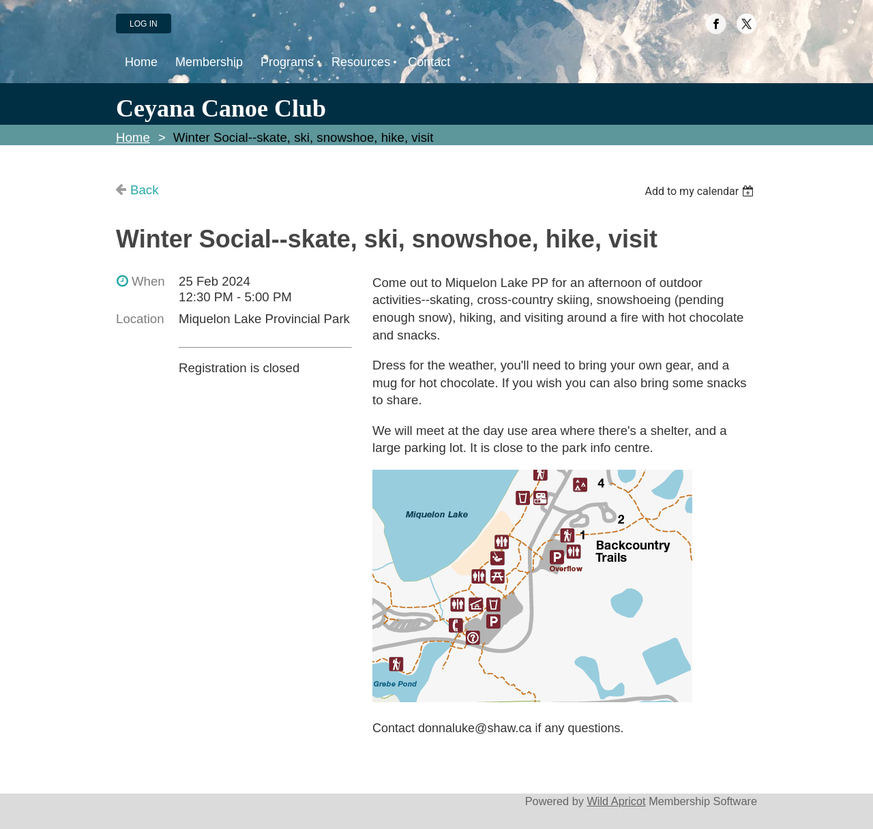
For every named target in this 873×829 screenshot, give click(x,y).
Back (144, 190)
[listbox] (701, 191)
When (148, 281)
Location (140, 319)
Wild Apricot (616, 801)
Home (133, 137)
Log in (144, 24)
